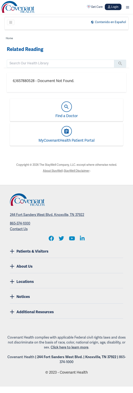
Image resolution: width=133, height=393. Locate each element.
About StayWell (53, 171)
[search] (60, 63)
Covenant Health (20, 357)
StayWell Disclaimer (76, 171)
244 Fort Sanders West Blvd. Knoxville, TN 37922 (47, 215)
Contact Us (19, 229)
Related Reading (25, 49)
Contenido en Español (110, 22)
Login (113, 7)
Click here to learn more (69, 347)
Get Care (95, 7)
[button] (127, 7)
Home (9, 38)
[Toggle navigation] (10, 22)
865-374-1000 (20, 223)
